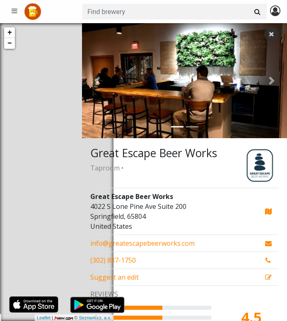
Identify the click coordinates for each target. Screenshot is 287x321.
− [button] (9, 43)
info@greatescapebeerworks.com (142, 243)
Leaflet (12, 317)
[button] (97, 80)
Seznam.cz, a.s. (64, 317)
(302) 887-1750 (113, 260)
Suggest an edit (114, 277)
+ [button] (9, 33)
